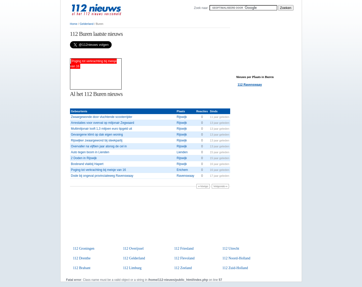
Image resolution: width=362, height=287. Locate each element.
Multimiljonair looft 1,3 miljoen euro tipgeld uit (101, 128)
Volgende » (220, 186)
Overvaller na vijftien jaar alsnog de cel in (99, 146)
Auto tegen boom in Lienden (90, 152)
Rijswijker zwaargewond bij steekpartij (96, 140)
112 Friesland (184, 248)
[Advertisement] (130, 53)
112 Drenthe (82, 258)
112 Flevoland (184, 258)
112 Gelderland (134, 258)
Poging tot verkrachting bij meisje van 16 (98, 170)
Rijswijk (182, 117)
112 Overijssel (133, 248)
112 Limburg (132, 268)
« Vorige (203, 186)
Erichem (182, 170)
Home (73, 23)
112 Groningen (84, 248)
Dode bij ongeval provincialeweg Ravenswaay (102, 176)
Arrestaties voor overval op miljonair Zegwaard (102, 123)
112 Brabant (81, 268)
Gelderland (87, 23)
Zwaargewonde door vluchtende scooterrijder (101, 117)
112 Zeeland (183, 268)
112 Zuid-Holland (235, 268)
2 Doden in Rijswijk (84, 158)
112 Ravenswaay (250, 84)
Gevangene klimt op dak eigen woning (97, 134)
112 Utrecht (230, 248)
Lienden (182, 152)
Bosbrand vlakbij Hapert (87, 164)
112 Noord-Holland (236, 258)
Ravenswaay (185, 176)
